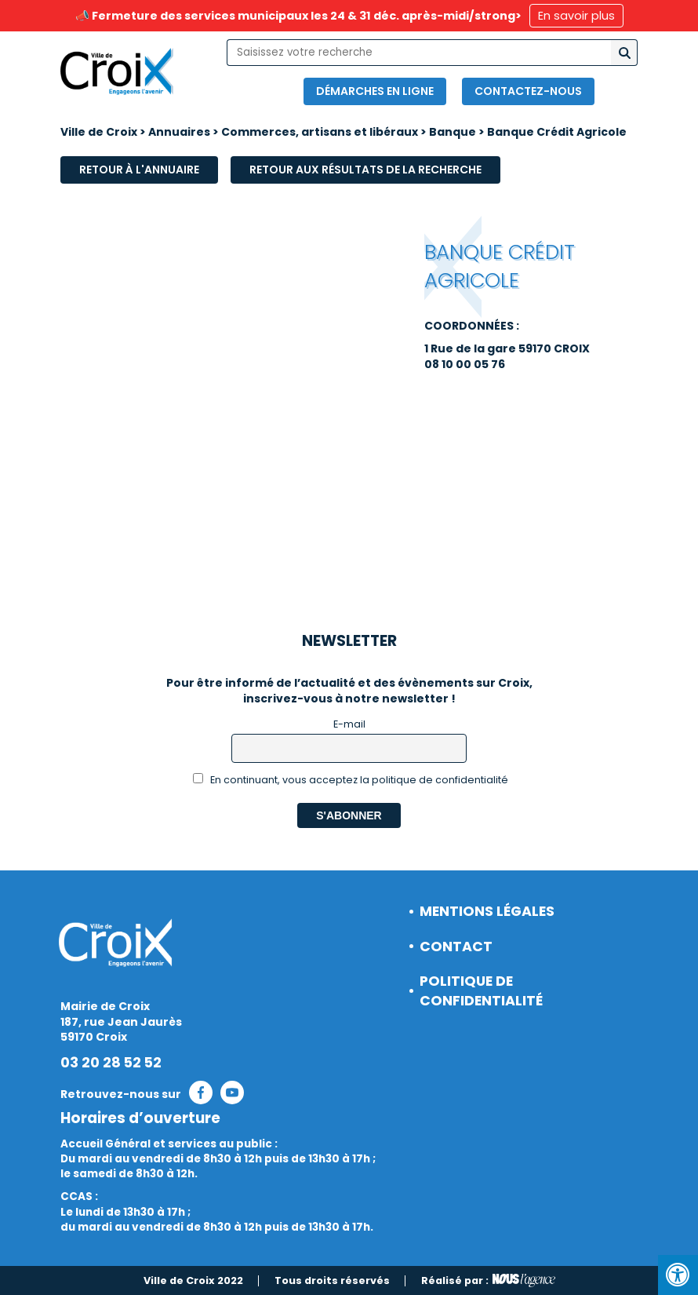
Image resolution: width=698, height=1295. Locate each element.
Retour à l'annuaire (139, 169)
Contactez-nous (528, 91)
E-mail (349, 724)
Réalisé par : (488, 1281)
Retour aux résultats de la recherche (365, 169)
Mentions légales (487, 911)
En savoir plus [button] (576, 16)
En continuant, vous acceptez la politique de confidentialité (351, 779)
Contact (456, 946)
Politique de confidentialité (481, 991)
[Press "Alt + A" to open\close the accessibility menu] (678, 1275)
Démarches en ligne (375, 91)
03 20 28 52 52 (111, 1062)
